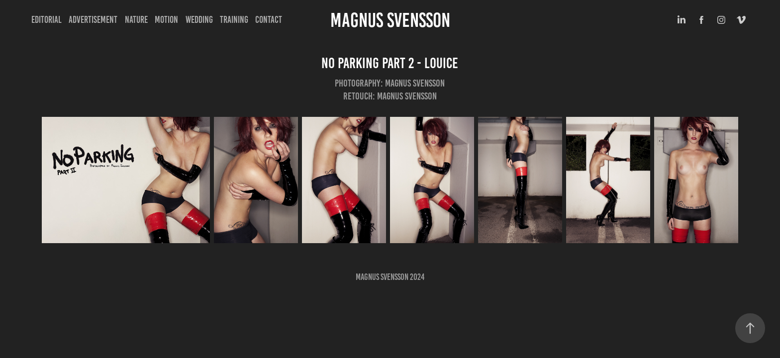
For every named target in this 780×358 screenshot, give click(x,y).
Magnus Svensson (390, 20)
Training (234, 19)
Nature (136, 19)
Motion (166, 19)
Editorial (46, 19)
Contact (268, 19)
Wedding (199, 19)
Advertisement (93, 19)
